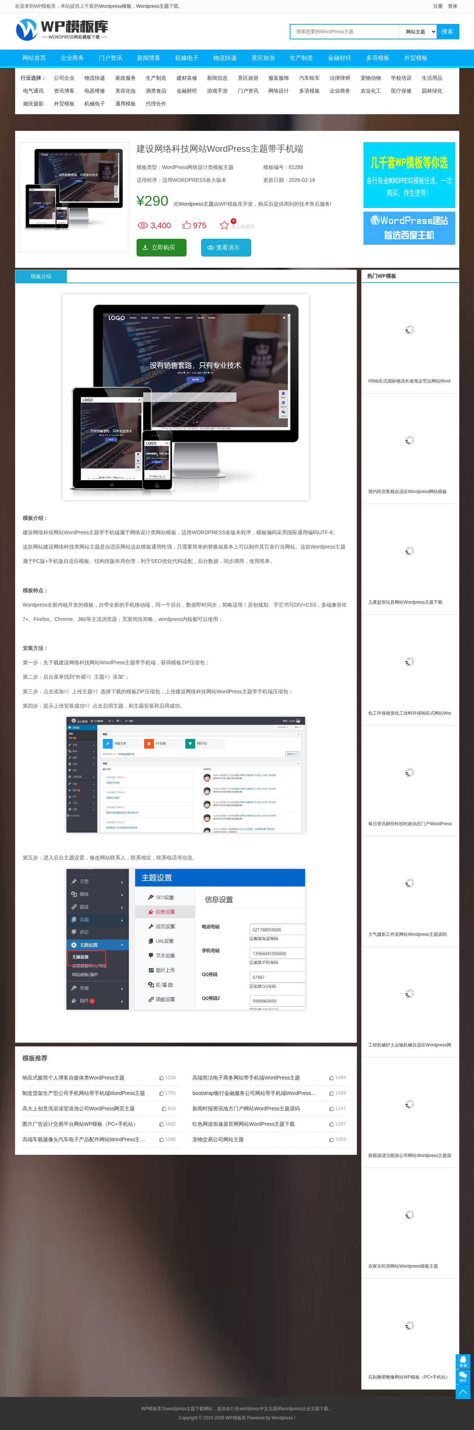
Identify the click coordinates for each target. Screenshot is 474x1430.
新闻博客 (148, 58)
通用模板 (125, 104)
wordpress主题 (180, 1408)
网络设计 (278, 91)
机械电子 (187, 58)
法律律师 (340, 78)
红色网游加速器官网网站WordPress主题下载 (243, 1124)
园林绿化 (432, 91)
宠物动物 (371, 78)
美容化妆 (125, 91)
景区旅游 (263, 58)
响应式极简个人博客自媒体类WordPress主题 (73, 1078)
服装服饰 (278, 78)
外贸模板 (416, 58)
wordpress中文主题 (258, 1408)
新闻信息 (217, 78)
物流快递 (225, 58)
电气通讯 (33, 91)
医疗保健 (401, 91)
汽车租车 (309, 78)
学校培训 (401, 78)
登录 (452, 6)
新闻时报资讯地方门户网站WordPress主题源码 (246, 1108)
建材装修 (187, 78)
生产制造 (301, 58)
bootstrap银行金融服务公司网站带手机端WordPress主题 (255, 1093)
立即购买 (163, 247)
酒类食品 (156, 91)
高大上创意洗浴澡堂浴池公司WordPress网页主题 (78, 1108)
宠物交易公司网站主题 (218, 1139)
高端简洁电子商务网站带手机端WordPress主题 (246, 1078)
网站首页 (34, 58)
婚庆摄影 (33, 104)
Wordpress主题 (152, 6)
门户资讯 (110, 58)
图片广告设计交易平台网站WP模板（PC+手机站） (80, 1124)
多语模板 (378, 58)
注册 (438, 6)
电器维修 (94, 91)
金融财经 (339, 58)
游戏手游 (217, 91)
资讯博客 (64, 91)
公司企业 (64, 78)
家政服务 (125, 78)
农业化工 (371, 91)
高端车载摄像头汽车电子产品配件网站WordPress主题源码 (85, 1139)
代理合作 (156, 104)
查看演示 (228, 247)
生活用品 (432, 78)
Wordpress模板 (115, 6)
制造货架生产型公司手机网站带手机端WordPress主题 (83, 1093)
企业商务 (72, 58)
